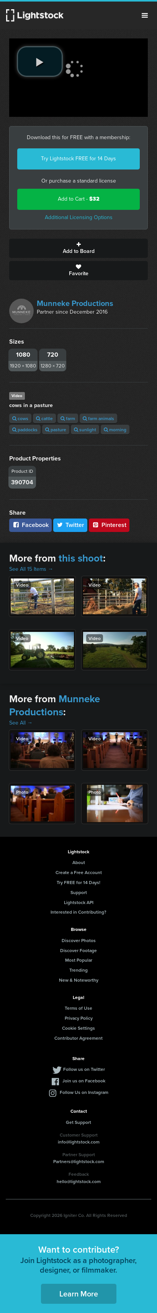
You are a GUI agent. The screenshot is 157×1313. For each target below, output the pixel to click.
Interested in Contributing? (78, 912)
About (78, 862)
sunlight (85, 429)
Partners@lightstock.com (78, 1161)
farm (68, 418)
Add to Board (78, 248)
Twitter (70, 524)
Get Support (78, 1122)
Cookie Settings (78, 1028)
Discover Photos (79, 940)
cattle (44, 418)
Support (78, 892)
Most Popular (78, 960)
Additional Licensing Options (79, 217)
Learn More (78, 1293)
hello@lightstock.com (79, 1181)
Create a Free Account (79, 872)
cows (20, 418)
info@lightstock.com (79, 1141)
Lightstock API (78, 902)
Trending (78, 970)
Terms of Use (78, 1008)
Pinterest (109, 524)
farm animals (98, 418)
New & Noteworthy (78, 980)
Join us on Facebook (83, 1080)
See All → (21, 723)
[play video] (40, 61)
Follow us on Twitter (84, 1069)
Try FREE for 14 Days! (78, 882)
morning (115, 429)
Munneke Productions (75, 303)
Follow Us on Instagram (84, 1092)
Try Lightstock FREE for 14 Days (78, 159)
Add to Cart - (79, 199)
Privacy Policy (79, 1018)
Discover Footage (78, 950)
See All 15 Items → (31, 569)
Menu (145, 15)
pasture (55, 429)
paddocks (25, 429)
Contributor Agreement (78, 1038)
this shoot (81, 558)
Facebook (30, 524)
